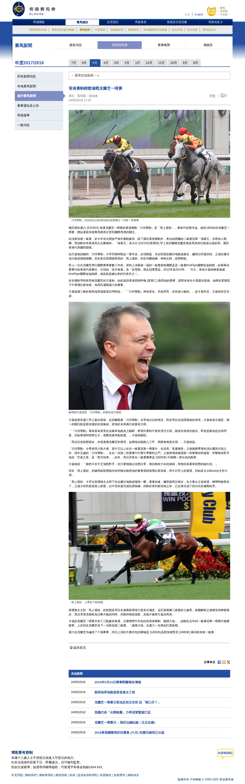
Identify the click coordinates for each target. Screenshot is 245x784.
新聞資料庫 (120, 45)
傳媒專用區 (46, 775)
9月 (185, 63)
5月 (94, 63)
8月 (195, 63)
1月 (137, 63)
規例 (72, 775)
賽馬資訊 (82, 22)
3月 (116, 63)
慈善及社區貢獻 (177, 22)
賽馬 (222, 7)
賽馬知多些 (209, 29)
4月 (106, 63)
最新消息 (75, 45)
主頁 (187, 14)
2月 (127, 63)
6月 (84, 63)
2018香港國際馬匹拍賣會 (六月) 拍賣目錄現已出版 (129, 732)
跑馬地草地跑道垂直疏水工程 (115, 692)
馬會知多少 (215, 22)
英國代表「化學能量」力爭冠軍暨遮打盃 (122, 712)
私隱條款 (105, 775)
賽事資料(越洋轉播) (63, 29)
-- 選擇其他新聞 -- (85, 75)
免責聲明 (119, 775)
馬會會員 (140, 22)
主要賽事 (100, 29)
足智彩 (224, 11)
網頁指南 (61, 775)
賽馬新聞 (84, 29)
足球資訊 (112, 22)
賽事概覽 (164, 45)
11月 (161, 63)
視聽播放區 (116, 29)
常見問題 (17, 775)
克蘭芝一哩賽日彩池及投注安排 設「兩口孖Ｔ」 (128, 702)
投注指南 (192, 29)
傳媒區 (208, 45)
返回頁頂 (79, 647)
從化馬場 (177, 29)
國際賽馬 (133, 29)
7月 (73, 63)
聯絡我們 (31, 775)
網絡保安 (133, 775)
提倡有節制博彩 (88, 775)
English (199, 14)
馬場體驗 (39, 22)
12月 (149, 63)
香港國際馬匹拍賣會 (155, 29)
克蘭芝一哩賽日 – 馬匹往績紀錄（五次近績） (126, 722)
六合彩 (224, 14)
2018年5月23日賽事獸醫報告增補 (118, 682)
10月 (173, 63)
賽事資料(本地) (38, 29)
